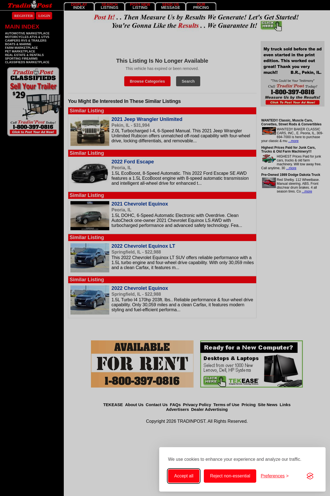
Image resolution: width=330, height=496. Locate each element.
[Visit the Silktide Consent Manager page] (310, 476)
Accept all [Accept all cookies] (183, 476)
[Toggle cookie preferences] (275, 476)
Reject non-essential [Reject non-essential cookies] (230, 476)
